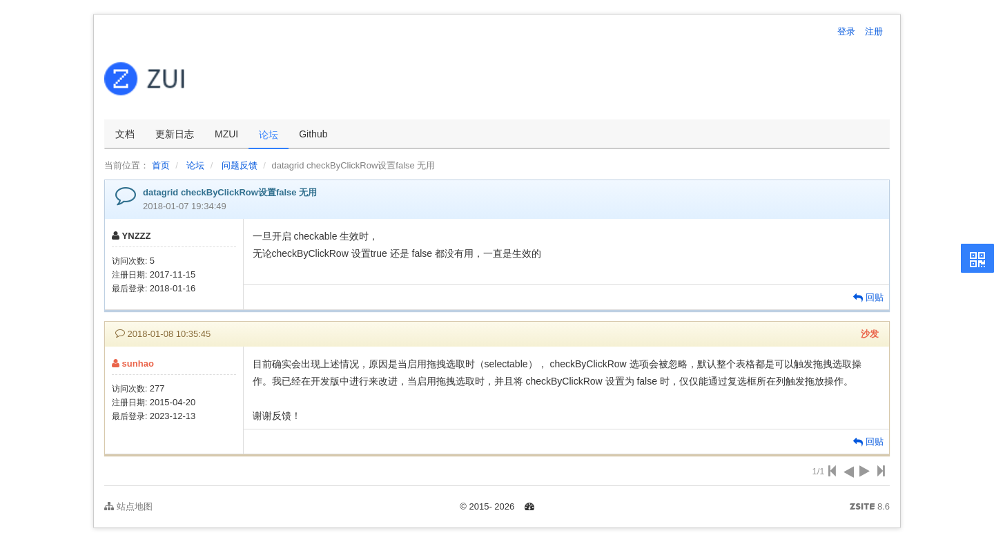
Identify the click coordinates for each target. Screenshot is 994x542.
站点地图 (128, 506)
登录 (846, 31)
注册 (874, 31)
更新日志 (174, 133)
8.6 (870, 507)
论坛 (268, 134)
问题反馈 (239, 165)
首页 (161, 165)
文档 (125, 133)
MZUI (226, 133)
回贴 (868, 297)
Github (313, 133)
